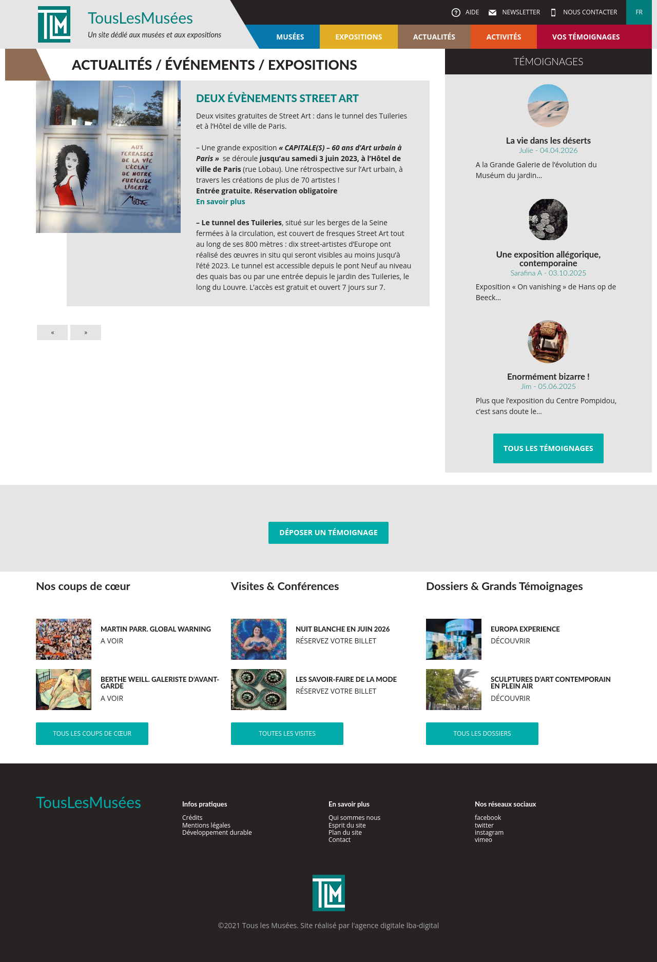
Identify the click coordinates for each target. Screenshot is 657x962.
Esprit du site (347, 825)
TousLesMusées (140, 17)
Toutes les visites (287, 733)
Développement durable (217, 832)
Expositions (358, 37)
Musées (290, 37)
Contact (339, 839)
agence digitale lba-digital (397, 925)
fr (639, 12)
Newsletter (520, 12)
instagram (489, 832)
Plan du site (345, 832)
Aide (471, 12)
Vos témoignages (586, 37)
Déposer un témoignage (328, 532)
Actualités (434, 37)
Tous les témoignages (548, 448)
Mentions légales (206, 825)
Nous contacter (589, 12)
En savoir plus (220, 201)
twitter (484, 825)
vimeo (483, 839)
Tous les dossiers (482, 733)
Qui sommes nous (354, 817)
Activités (504, 37)
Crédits (192, 817)
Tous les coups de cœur (92, 733)
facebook (488, 817)
